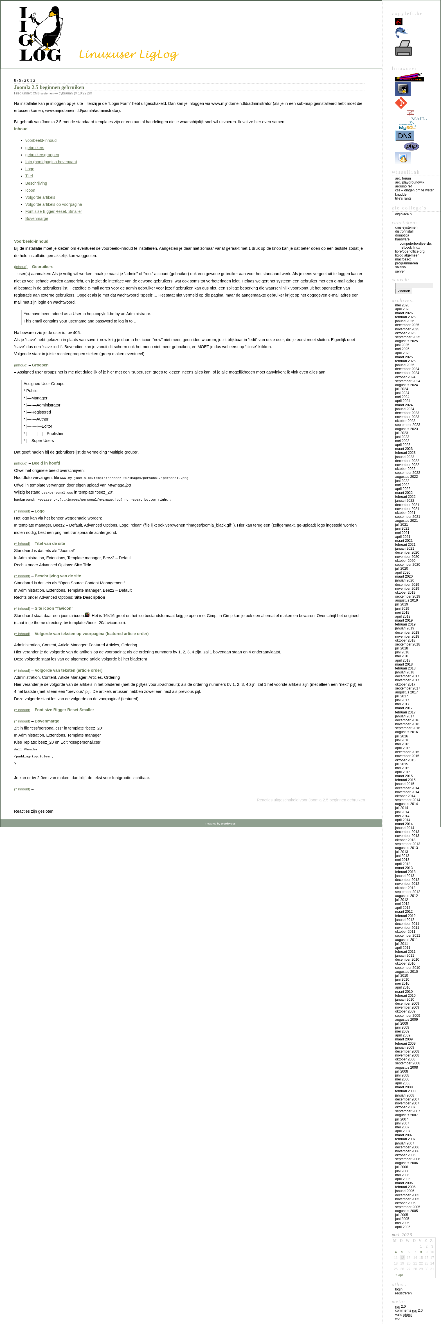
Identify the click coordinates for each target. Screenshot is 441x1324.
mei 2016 (402, 744)
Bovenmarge (36, 218)
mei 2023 (402, 441)
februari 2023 (405, 453)
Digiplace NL (404, 214)
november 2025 (407, 329)
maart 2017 (404, 708)
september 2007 (407, 1111)
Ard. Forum (403, 178)
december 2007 (407, 1099)
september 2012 (407, 892)
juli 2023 (401, 433)
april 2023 (402, 445)
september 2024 (407, 381)
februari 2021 (405, 545)
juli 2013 (401, 852)
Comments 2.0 (409, 1310)
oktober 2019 (405, 592)
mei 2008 (402, 1079)
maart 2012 (404, 912)
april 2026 (402, 309)
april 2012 (402, 908)
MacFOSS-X (403, 259)
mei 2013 (402, 860)
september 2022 (407, 473)
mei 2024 (402, 397)
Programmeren (406, 263)
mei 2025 (402, 349)
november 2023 (407, 417)
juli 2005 (401, 1215)
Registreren (403, 1293)
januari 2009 (404, 1047)
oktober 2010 (405, 963)
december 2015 (407, 752)
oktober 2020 (405, 561)
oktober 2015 (405, 760)
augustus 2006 (406, 1163)
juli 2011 (401, 944)
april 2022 (402, 489)
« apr (399, 1275)
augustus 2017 (406, 692)
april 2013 (402, 864)
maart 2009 (404, 1039)
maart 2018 (404, 664)
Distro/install (404, 231)
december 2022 (407, 461)
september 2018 (407, 644)
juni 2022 (402, 481)
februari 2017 (405, 712)
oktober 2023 (405, 421)
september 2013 (407, 844)
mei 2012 (402, 904)
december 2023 (407, 413)
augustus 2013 (406, 848)
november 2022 (407, 465)
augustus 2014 (406, 804)
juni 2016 (402, 740)
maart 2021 (404, 541)
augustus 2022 (406, 477)
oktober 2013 (405, 840)
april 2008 (402, 1083)
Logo (29, 169)
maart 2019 (404, 620)
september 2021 (407, 517)
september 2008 (407, 1063)
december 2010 (407, 959)
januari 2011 (404, 956)
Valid (403, 1315)
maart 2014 (404, 824)
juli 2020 (401, 569)
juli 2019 (401, 604)
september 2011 (407, 936)
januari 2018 (404, 672)
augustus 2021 (406, 521)
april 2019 (402, 616)
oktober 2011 (405, 932)
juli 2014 (401, 808)
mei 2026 (402, 305)
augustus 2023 (406, 429)
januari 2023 (404, 457)
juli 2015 (401, 764)
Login (398, 1289)
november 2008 (407, 1055)
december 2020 (407, 552)
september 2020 (407, 565)
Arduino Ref (403, 186)
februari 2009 (405, 1044)
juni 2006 (402, 1171)
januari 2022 (404, 501)
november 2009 (407, 1007)
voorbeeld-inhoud (41, 140)
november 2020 (407, 557)
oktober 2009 (405, 1011)
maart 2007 (404, 1135)
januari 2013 (404, 876)
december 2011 (407, 924)
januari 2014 (404, 828)
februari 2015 (405, 780)
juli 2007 (401, 1119)
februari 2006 (405, 1187)
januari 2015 (404, 784)
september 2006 (407, 1159)
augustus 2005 (406, 1211)
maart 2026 (404, 313)
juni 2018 (402, 652)
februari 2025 (405, 361)
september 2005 (407, 1207)
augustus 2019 (406, 600)
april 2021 (402, 537)
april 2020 (402, 572)
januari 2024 (404, 409)
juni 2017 (402, 700)
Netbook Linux (410, 247)
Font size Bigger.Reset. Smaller (53, 211)
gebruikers (34, 147)
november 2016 (407, 724)
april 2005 (402, 1227)
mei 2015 (402, 768)
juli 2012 (401, 900)
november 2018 (407, 636)
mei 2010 (402, 983)
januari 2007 (404, 1143)
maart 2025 (404, 357)
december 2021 (407, 505)
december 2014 (407, 788)
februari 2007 (405, 1139)
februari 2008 (405, 1091)
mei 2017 (402, 704)
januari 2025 (404, 365)
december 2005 (407, 1195)
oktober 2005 (405, 1203)
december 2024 (407, 369)
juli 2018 (401, 648)
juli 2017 (401, 696)
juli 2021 (401, 525)
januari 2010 (404, 1000)
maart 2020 (404, 576)
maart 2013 (404, 868)
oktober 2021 (405, 513)
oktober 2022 (405, 469)
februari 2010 (405, 996)
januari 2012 (404, 920)
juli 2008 (401, 1071)
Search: (401, 279)
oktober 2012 (405, 888)
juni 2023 (402, 437)
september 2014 (407, 800)
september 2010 (407, 968)
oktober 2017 (405, 684)
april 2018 (402, 660)
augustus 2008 (406, 1067)
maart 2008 (404, 1087)
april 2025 (402, 353)
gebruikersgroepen (42, 154)
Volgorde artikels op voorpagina (53, 204)
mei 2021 (402, 533)
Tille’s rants (403, 198)
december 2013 (407, 832)
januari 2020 (404, 580)
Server (400, 271)
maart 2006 (404, 1183)
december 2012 (407, 880)
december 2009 (407, 1003)
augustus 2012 (406, 896)
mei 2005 (402, 1223)
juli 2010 (401, 976)
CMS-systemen (43, 93)
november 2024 (407, 373)
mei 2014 (402, 816)
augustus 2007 (406, 1115)
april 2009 (402, 1035)
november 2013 (407, 836)
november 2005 (407, 1199)
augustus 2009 (406, 1020)
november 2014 (407, 792)
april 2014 (402, 820)
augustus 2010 (406, 972)
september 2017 (407, 688)
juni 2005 (402, 1219)
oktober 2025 (405, 333)
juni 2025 (402, 345)
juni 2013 (402, 856)
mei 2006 (402, 1175)
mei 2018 (402, 656)
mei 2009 (402, 1031)
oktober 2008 (405, 1059)
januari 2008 (404, 1095)
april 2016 (402, 748)
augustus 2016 (406, 732)
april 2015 (402, 772)
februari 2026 (405, 317)
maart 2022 (404, 493)
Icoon (30, 190)
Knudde (400, 194)
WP (397, 1319)
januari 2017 (404, 716)
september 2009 (407, 1016)
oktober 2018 (405, 640)
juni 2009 (402, 1027)
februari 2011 (405, 952)
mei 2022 (402, 485)
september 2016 (407, 728)
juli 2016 (401, 736)
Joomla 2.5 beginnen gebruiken (49, 87)
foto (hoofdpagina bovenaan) (51, 162)
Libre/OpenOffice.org (410, 251)
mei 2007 (402, 1127)
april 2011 (402, 948)
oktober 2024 (405, 377)
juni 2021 (402, 529)
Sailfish (400, 267)
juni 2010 (402, 980)
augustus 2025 (406, 341)
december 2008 (407, 1051)
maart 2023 (404, 449)
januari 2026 (404, 321)
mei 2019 (402, 613)
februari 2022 (405, 497)
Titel (29, 176)
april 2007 (402, 1131)
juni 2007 (402, 1123)
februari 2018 (405, 668)
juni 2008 (402, 1075)
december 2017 (407, 676)
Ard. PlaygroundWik (409, 182)
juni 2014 (402, 812)
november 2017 (407, 680)
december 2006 (407, 1147)
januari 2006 (404, 1191)
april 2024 (402, 401)
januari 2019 (404, 628)
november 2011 (407, 928)
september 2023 (407, 425)
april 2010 (402, 987)
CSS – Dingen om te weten (415, 190)
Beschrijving (36, 183)
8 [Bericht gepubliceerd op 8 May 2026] (421, 1252)
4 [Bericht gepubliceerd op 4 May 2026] (396, 1252)
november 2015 (407, 756)
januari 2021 (404, 549)
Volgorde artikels (40, 197)
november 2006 (407, 1151)
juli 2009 (401, 1023)
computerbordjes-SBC (416, 244)
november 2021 (407, 509)
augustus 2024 (406, 385)
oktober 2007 (405, 1107)
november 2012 (407, 884)
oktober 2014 (405, 796)
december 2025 (407, 325)
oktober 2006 (405, 1155)
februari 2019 (405, 624)
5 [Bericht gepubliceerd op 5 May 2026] (402, 1252)
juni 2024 (402, 393)
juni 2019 (402, 609)
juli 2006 (401, 1167)
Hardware (402, 239)
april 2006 (402, 1179)
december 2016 (407, 720)
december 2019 (407, 585)
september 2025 (407, 337)
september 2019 (407, 596)
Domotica (402, 235)
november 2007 (407, 1103)
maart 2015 (404, 776)
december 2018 (407, 633)
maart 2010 (404, 992)
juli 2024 (401, 389)
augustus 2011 (406, 940)
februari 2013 (405, 872)
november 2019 (407, 589)
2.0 (400, 1306)
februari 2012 (405, 916)
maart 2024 (404, 405)
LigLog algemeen (407, 255)
